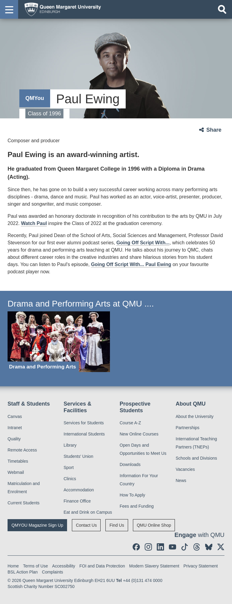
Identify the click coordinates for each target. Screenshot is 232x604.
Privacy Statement (200, 566)
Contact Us (86, 525)
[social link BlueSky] (208, 547)
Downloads (130, 464)
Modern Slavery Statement (154, 566)
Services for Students (84, 422)
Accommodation (79, 489)
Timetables (18, 461)
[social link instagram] (148, 547)
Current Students (24, 502)
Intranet (15, 427)
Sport (69, 467)
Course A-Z (130, 422)
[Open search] (222, 9)
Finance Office (77, 501)
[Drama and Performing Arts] (59, 341)
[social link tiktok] (184, 547)
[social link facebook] (136, 547)
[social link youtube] (172, 547)
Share (213, 130)
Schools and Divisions (196, 458)
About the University (195, 416)
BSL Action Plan (23, 572)
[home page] (61, 9)
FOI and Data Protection (102, 566)
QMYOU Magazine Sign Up (37, 525)
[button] (9, 9)
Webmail (16, 472)
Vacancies (185, 469)
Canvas (15, 416)
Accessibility (63, 566)
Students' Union (78, 456)
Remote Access (22, 450)
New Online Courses (139, 434)
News (181, 480)
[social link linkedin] (160, 547)
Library (70, 445)
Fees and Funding (137, 506)
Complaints (52, 572)
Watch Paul (34, 223)
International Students (84, 434)
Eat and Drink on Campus (88, 512)
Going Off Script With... (142, 242)
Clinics (70, 478)
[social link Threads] (196, 547)
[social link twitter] (220, 547)
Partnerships (188, 427)
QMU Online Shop (154, 525)
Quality (14, 438)
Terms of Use (35, 566)
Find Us (116, 525)
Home (13, 566)
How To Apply (132, 495)
